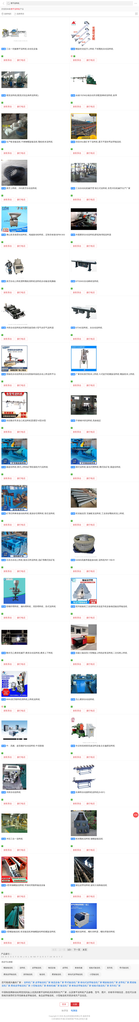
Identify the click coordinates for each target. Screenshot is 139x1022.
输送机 (42, 974)
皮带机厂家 (123, 982)
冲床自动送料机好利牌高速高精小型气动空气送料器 (30, 328)
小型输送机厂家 (38, 985)
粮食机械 (78, 968)
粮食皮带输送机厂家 (81, 985)
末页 (85, 949)
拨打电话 (21, 60)
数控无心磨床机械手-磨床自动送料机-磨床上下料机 (29, 653)
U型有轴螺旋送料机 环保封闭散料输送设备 (25, 885)
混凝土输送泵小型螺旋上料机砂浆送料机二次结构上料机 (101, 653)
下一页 (77, 949)
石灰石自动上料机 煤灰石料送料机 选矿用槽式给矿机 (30, 560)
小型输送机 (94, 974)
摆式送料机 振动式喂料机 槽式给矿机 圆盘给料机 (98, 467)
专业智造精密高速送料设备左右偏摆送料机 (95, 746)
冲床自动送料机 (13, 792)
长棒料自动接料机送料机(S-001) (90, 792)
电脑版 (74, 1010)
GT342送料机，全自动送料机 (89, 328)
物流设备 (52, 968)
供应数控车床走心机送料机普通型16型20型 (26, 420)
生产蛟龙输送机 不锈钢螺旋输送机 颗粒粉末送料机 (29, 142)
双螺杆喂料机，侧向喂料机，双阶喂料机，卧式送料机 (31, 606)
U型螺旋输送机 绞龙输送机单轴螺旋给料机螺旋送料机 (31, 932)
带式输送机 (124, 968)
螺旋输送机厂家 (110, 982)
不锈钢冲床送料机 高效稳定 (88, 420)
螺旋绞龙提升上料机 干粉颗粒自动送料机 (94, 49)
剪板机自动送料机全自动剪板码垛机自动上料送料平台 (31, 374)
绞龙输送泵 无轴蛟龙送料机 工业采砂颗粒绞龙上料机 (100, 513)
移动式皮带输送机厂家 (91, 982)
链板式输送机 (94, 968)
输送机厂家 (65, 985)
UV (51, 957)
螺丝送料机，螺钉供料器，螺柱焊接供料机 (95, 932)
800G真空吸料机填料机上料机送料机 (23, 699)
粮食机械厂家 (53, 985)
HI (21, 957)
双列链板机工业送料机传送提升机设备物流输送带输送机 (101, 606)
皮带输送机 (36, 968)
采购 (135, 815)
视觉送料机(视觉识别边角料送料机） (23, 95)
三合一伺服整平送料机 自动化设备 (22, 49)
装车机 (110, 968)
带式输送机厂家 (72, 982)
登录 (64, 1004)
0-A (2, 957)
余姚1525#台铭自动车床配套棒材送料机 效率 (96, 95)
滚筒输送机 (28, 974)
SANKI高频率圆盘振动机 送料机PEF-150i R (95, 560)
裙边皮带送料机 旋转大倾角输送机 (91, 885)
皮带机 (65, 968)
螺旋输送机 (8, 968)
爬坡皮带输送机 (10, 974)
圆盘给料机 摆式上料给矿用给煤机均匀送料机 (27, 467)
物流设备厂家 (57, 982)
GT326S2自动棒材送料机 (87, 281)
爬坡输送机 (56, 974)
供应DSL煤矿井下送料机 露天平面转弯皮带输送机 (98, 142)
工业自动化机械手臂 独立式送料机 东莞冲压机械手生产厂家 (103, 188)
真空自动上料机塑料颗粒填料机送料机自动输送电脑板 (31, 281)
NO (34, 957)
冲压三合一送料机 (14, 839)
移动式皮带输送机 (75, 974)
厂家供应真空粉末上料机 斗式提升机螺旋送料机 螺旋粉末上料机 (105, 374)
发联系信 (7, 60)
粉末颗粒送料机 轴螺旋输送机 (89, 839)
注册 (75, 1004)
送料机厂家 (29, 982)
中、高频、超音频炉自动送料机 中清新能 (25, 746)
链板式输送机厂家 (100, 985)
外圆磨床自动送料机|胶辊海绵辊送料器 (93, 235)
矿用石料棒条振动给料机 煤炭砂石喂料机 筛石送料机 (30, 513)
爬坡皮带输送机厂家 (20, 985)
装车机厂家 (115, 985)
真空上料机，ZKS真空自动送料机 (21, 188)
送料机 (22, 968)
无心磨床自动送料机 (85, 699)
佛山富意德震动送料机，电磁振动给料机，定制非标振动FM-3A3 (35, 235)
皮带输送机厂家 (42, 982)
